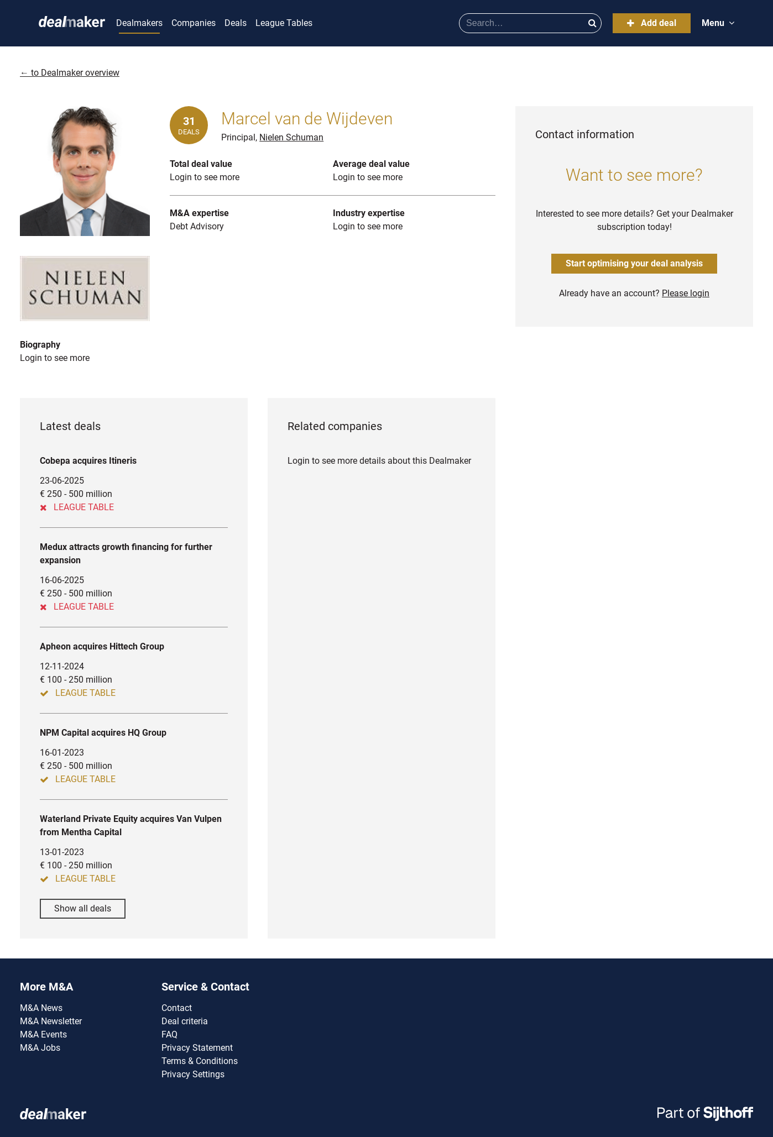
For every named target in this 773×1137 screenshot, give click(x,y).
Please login (685, 293)
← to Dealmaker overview (69, 72)
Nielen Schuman (291, 137)
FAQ (169, 1034)
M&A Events (43, 1034)
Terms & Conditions (199, 1061)
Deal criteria (184, 1021)
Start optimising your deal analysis (634, 263)
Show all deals (82, 908)
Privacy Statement (197, 1047)
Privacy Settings (192, 1074)
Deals (235, 23)
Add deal (651, 23)
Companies (193, 23)
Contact (176, 1008)
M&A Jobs (40, 1047)
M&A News (41, 1008)
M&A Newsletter (51, 1021)
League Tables (283, 23)
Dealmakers (139, 23)
